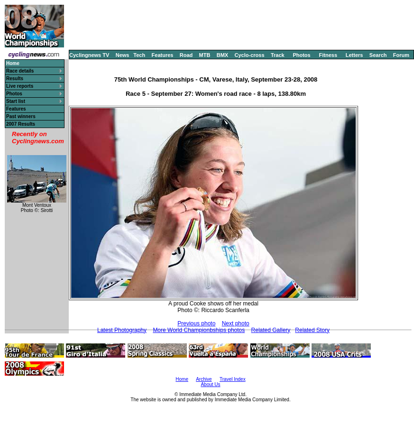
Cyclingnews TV (89, 55)
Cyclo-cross (250, 55)
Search (378, 55)
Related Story (312, 330)
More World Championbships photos (199, 330)
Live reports (19, 86)
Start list (15, 101)
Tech (139, 55)
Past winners (21, 116)
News (122, 55)
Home (181, 379)
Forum (401, 55)
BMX (222, 55)
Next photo (235, 323)
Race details (20, 71)
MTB (205, 55)
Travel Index (233, 379)
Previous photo (196, 323)
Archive (204, 379)
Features (163, 55)
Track (278, 55)
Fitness (328, 55)
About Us (210, 384)
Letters (354, 55)
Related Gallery (271, 330)
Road (186, 55)
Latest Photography (122, 330)
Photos (301, 55)
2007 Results (20, 124)
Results (14, 78)
